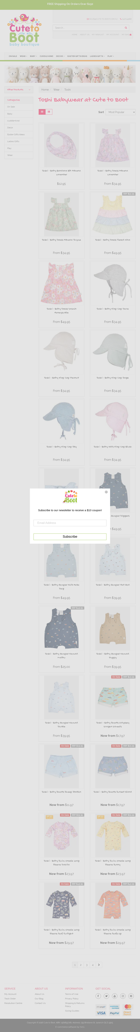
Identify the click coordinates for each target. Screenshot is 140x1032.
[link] (98, 995)
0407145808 (125, 19)
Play (111, 56)
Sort (100, 112)
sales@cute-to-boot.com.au (102, 19)
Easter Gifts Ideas (77, 56)
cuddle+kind (46, 56)
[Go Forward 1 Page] (99, 965)
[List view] (48, 112)
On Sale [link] (11, 106)
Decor (60, 56)
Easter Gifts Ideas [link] (16, 134)
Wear (23, 56)
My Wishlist (98, 35)
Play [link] (9, 148)
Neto (82, 1027)
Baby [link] (9, 114)
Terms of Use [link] (71, 994)
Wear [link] (10, 155)
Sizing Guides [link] (72, 1010)
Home (74, 35)
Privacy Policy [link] (72, 998)
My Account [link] (10, 994)
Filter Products (18, 89)
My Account (112, 35)
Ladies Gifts (97, 56)
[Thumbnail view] (42, 112)
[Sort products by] (121, 112)
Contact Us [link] (40, 1003)
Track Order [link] (10, 998)
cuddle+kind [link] (13, 120)
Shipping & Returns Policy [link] (74, 1005)
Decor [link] (10, 127)
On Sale (13, 56)
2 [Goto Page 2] (80, 964)
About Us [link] (39, 994)
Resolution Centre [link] (13, 1003)
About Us (84, 35)
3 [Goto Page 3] (87, 964)
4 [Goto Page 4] (93, 964)
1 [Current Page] (74, 964)
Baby (33, 56)
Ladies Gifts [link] (13, 141)
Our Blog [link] (39, 998)
